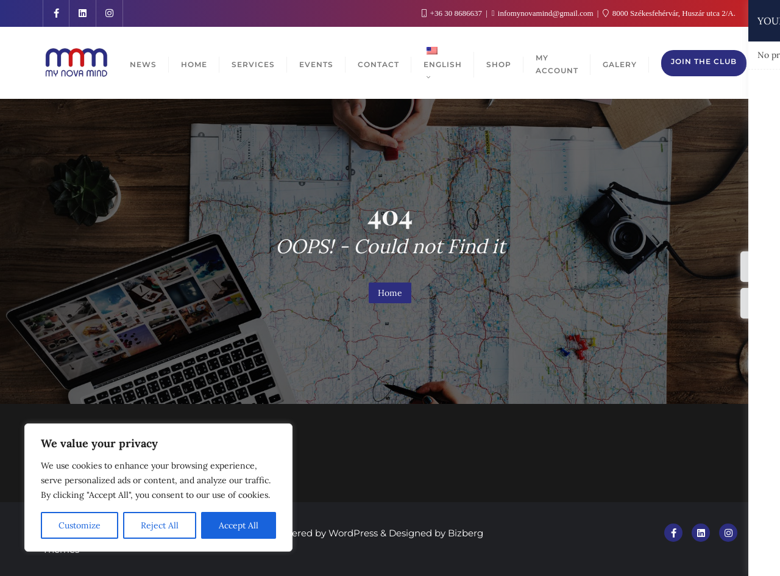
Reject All (160, 525)
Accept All (238, 525)
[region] (158, 487)
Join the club (704, 61)
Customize (79, 525)
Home (390, 292)
